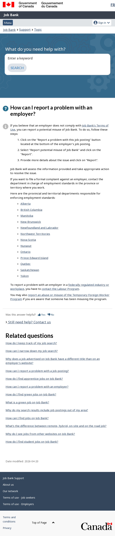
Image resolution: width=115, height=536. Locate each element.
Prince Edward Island (34, 258)
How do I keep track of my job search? (31, 343)
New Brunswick (30, 222)
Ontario (25, 252)
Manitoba (26, 215)
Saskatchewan (29, 270)
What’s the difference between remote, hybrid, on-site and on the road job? (56, 426)
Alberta (25, 203)
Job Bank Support (13, 478)
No (51, 314)
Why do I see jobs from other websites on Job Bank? (40, 434)
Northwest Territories (35, 234)
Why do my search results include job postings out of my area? (47, 410)
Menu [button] (8, 22)
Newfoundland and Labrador (39, 227)
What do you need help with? (35, 48)
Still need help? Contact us (29, 322)
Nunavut (25, 246)
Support (25, 30)
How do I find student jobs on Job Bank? (32, 441)
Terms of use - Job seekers (19, 497)
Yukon (24, 276)
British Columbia (31, 210)
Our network (10, 491)
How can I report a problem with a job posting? (37, 371)
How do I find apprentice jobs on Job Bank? (34, 378)
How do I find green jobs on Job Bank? (31, 394)
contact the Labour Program (60, 289)
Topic (38, 30)
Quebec (25, 264)
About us (8, 484)
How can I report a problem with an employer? (37, 386)
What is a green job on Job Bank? (27, 402)
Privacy (7, 528)
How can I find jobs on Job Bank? (27, 418)
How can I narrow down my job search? (32, 351)
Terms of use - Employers (18, 504)
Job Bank (11, 15)
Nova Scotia (28, 240)
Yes (41, 314)
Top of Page (43, 522)
